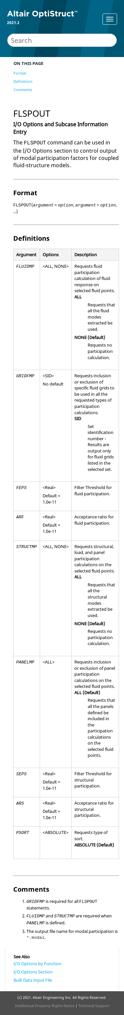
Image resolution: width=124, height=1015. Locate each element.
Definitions (23, 81)
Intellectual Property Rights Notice (44, 1005)
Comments (23, 89)
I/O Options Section (33, 972)
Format (20, 73)
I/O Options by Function (38, 964)
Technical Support (93, 1005)
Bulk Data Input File (33, 980)
